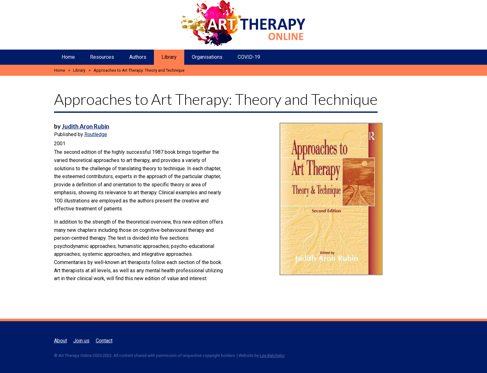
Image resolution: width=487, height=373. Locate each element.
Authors (137, 57)
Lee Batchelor (272, 355)
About (60, 341)
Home (68, 57)
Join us (81, 341)
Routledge (95, 134)
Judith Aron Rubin (85, 126)
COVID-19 (249, 57)
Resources (102, 57)
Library (169, 57)
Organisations (207, 57)
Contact (104, 341)
